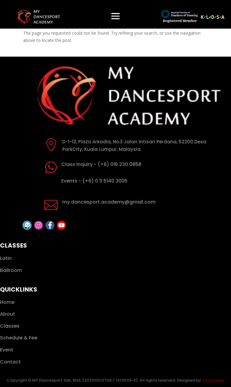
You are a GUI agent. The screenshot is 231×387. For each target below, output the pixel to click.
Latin (6, 258)
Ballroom (11, 270)
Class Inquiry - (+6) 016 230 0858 (101, 164)
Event (6, 349)
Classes (10, 326)
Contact (10, 361)
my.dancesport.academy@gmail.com (109, 201)
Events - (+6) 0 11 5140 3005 (94, 180)
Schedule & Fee (18, 337)
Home (7, 302)
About (7, 314)
